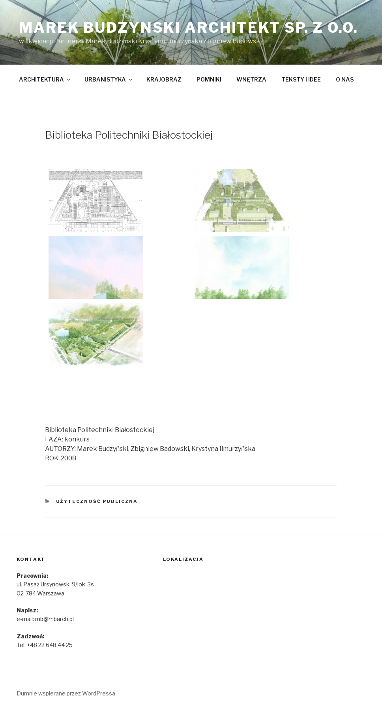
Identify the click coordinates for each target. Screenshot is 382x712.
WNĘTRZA (251, 79)
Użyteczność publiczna (97, 501)
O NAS (345, 79)
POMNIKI (209, 79)
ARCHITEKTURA (45, 79)
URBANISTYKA (108, 79)
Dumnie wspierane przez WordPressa (66, 693)
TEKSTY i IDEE (301, 79)
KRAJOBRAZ (164, 79)
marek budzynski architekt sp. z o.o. (188, 27)
